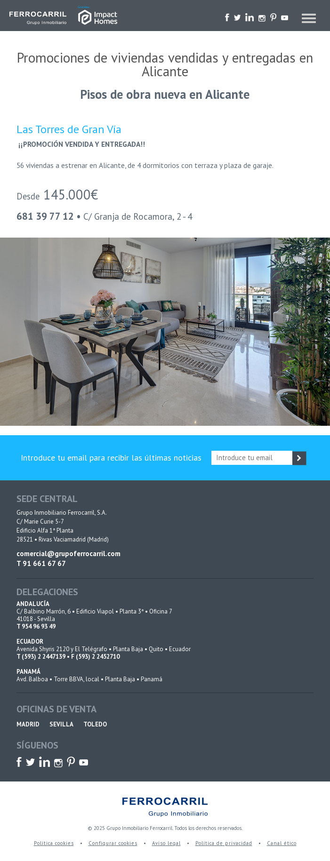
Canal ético (282, 843)
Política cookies (54, 843)
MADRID (28, 724)
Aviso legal (166, 843)
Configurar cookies (113, 843)
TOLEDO (95, 724)
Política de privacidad (223, 843)
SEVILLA (61, 724)
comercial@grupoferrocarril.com (68, 553)
